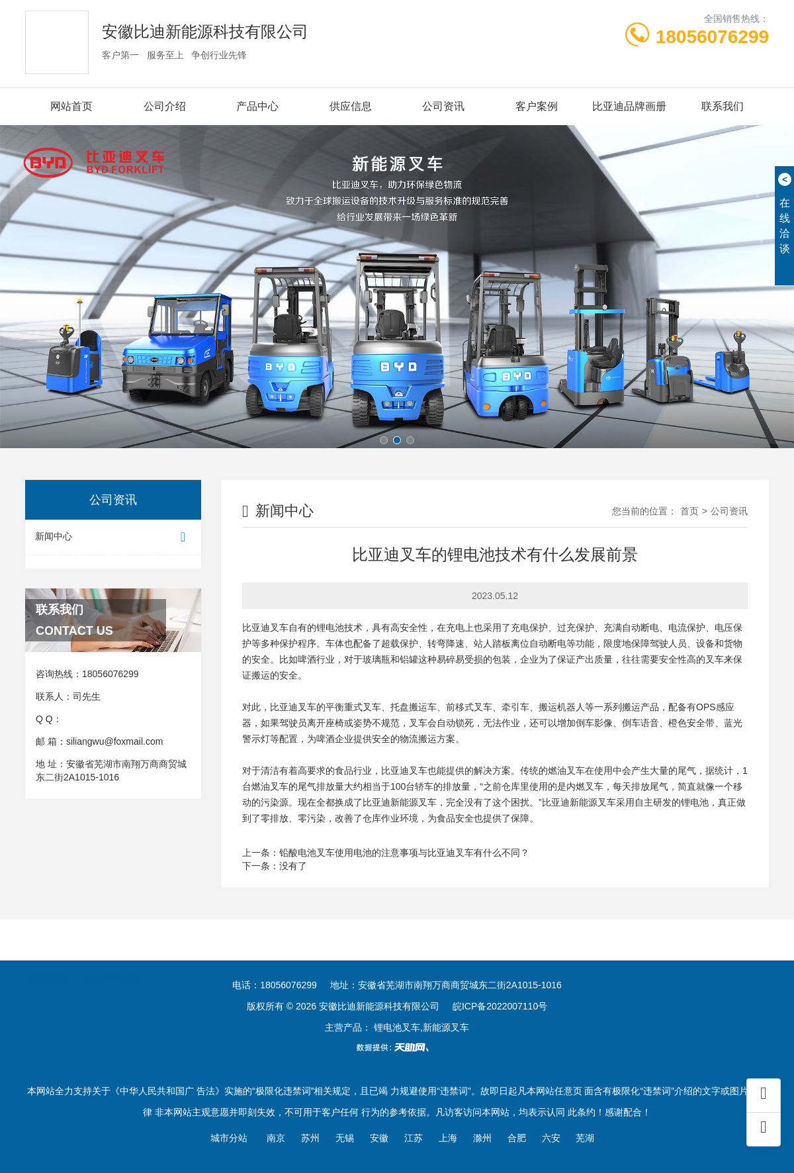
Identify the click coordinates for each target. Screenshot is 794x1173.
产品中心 (257, 106)
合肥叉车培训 (112, 964)
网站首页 (71, 106)
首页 (689, 511)
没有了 (293, 866)
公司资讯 (443, 106)
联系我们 (722, 106)
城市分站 (228, 1138)
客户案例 (536, 106)
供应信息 (351, 106)
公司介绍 (165, 106)
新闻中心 (113, 537)
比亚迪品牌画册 (629, 106)
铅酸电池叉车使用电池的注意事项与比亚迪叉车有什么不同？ (404, 852)
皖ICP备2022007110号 (500, 1006)
